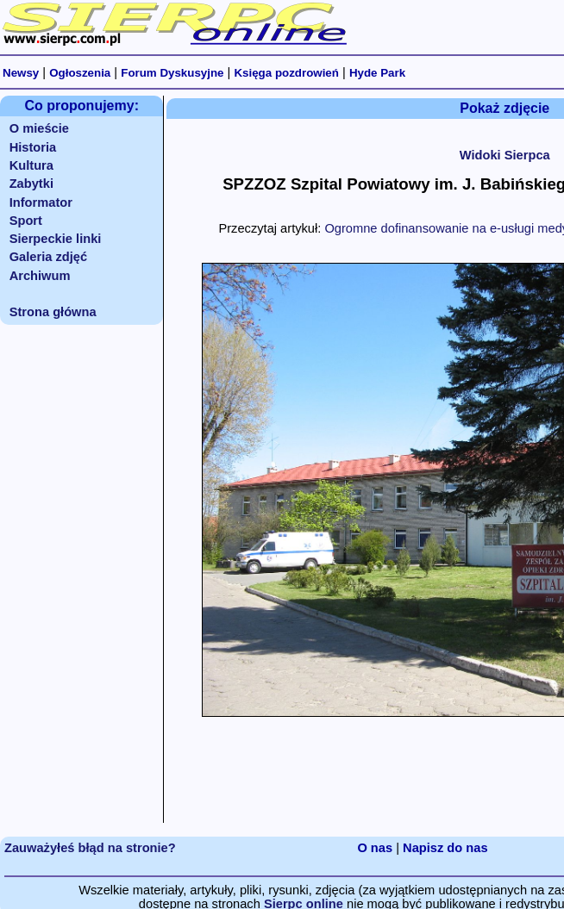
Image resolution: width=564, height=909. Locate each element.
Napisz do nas (445, 848)
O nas (374, 848)
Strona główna (53, 312)
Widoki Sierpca (505, 155)
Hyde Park (377, 72)
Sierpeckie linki (55, 239)
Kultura (31, 165)
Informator (40, 202)
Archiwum (40, 276)
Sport (25, 220)
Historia (33, 147)
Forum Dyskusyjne (172, 72)
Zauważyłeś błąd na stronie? (90, 848)
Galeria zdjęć (48, 257)
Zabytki (31, 183)
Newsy (21, 72)
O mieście (39, 128)
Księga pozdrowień (286, 72)
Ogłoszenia (79, 72)
